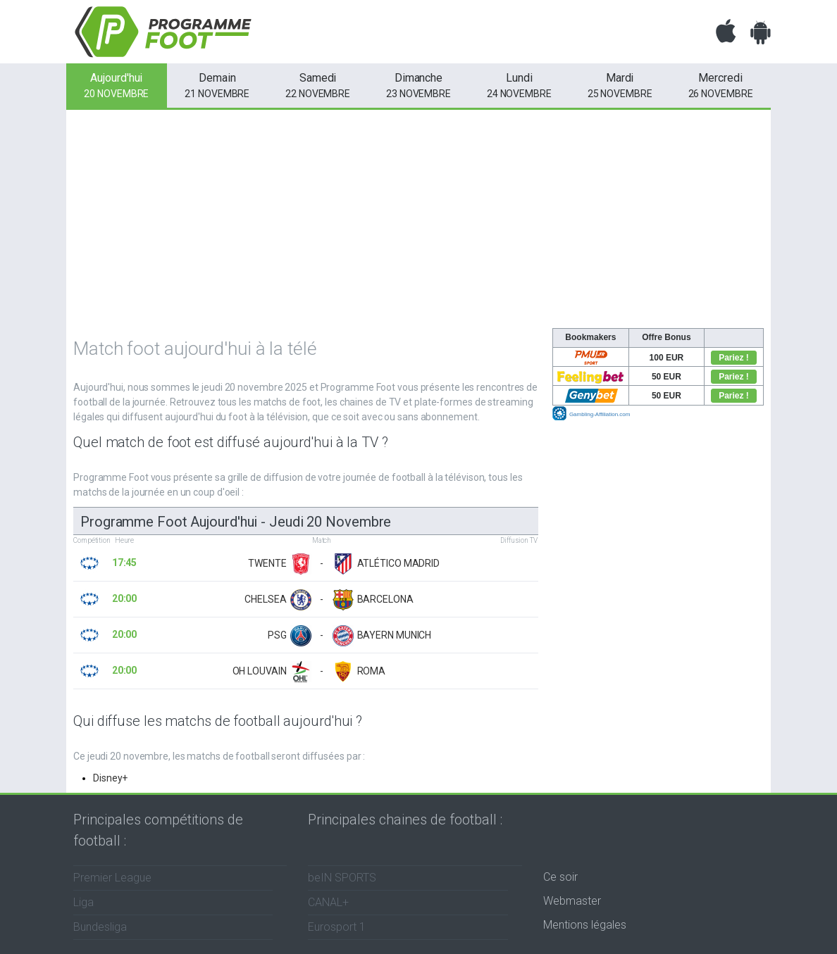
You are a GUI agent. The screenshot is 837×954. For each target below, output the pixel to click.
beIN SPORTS (342, 877)
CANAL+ (328, 902)
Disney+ (110, 778)
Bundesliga (100, 927)
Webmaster (572, 901)
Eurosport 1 (337, 927)
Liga (83, 902)
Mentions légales (584, 924)
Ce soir (560, 877)
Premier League (112, 877)
